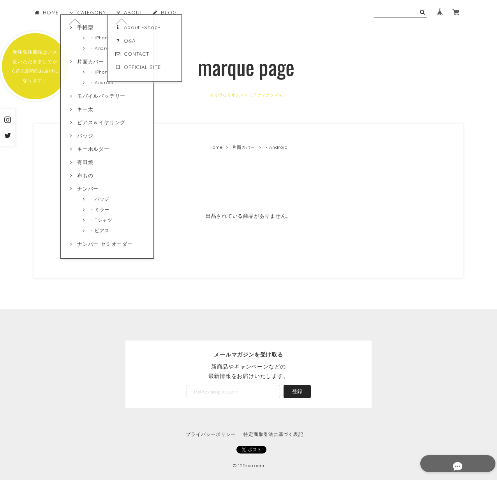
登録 (297, 391)
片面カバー (243, 147)
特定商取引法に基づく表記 (273, 434)
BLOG (164, 12)
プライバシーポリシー (211, 434)
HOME (46, 12)
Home (216, 147)
